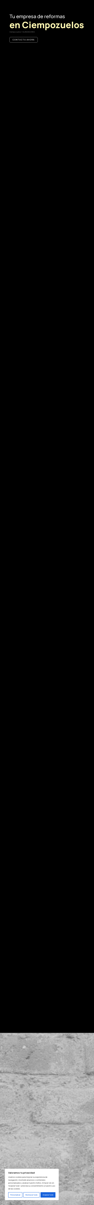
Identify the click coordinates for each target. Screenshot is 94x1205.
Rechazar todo (31, 1195)
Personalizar (15, 1195)
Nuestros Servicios (33, 1080)
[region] (32, 1184)
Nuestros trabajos (33, 1102)
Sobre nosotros (29, 1088)
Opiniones (20, 1095)
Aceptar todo (48, 1195)
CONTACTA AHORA (26, 61)
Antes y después (28, 1110)
